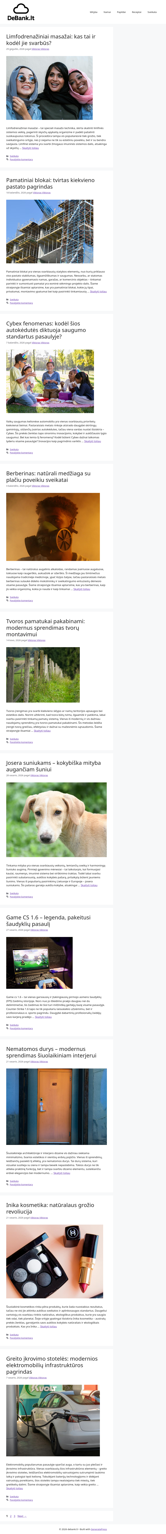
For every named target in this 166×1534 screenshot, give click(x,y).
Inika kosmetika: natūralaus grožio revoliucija (50, 1208)
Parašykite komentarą (21, 159)
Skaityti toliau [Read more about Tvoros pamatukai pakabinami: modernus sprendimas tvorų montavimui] (42, 730)
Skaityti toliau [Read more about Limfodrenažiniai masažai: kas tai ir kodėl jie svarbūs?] (30, 148)
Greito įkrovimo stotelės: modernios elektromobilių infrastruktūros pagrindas (52, 1365)
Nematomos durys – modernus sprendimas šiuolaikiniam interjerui (51, 1052)
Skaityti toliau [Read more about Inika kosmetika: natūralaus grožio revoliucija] (48, 1326)
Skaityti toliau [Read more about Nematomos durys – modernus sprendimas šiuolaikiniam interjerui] (62, 1173)
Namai (107, 12)
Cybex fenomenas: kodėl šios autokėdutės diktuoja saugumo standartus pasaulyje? (46, 330)
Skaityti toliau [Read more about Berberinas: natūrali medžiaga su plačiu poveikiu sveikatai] (81, 589)
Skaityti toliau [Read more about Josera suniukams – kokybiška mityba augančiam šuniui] (89, 885)
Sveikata (152, 12)
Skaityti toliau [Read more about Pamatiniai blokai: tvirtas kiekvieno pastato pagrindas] (98, 291)
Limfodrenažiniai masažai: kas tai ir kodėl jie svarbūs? (51, 40)
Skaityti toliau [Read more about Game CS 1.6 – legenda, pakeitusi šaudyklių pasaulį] (43, 1017)
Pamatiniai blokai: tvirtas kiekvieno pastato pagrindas (50, 183)
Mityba (93, 12)
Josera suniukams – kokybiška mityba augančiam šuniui (53, 766)
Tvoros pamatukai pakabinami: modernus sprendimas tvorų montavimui (45, 627)
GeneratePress (99, 1529)
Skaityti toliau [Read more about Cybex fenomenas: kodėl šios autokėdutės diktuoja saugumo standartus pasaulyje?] (92, 441)
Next (22, 1516)
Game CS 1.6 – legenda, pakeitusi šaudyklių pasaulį (48, 920)
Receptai (136, 12)
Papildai (121, 12)
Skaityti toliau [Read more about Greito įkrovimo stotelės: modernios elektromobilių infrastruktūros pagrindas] (14, 1488)
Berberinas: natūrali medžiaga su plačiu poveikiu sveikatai (48, 476)
